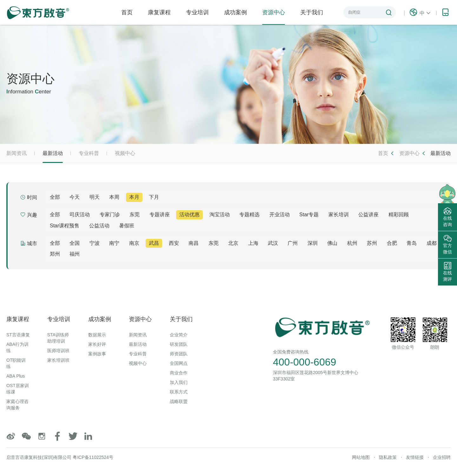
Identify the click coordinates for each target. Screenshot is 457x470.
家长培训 (338, 214)
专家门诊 (110, 214)
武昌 (154, 243)
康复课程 (159, 12)
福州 (75, 254)
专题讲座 (159, 214)
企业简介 (179, 334)
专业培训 (197, 12)
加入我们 (179, 382)
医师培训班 (58, 350)
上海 (253, 243)
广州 (293, 243)
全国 (75, 243)
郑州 (55, 254)
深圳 (313, 243)
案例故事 (97, 353)
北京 (233, 243)
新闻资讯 (16, 153)
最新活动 (53, 157)
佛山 (332, 243)
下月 (154, 197)
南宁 (114, 243)
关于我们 (311, 12)
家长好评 (97, 344)
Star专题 (309, 214)
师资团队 (179, 353)
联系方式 (179, 391)
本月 (134, 197)
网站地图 (361, 457)
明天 (94, 197)
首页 (127, 12)
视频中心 (125, 153)
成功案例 (235, 12)
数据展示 (97, 334)
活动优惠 (189, 214)
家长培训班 (58, 360)
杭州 (352, 243)
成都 (432, 243)
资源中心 (273, 17)
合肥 (392, 243)
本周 (114, 197)
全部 (55, 197)
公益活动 (99, 225)
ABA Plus (15, 376)
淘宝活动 (219, 214)
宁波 (94, 243)
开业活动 (279, 214)
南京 (134, 243)
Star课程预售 (64, 225)
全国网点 (179, 363)
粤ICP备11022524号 (93, 457)
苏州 (372, 243)
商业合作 (179, 372)
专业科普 (89, 153)
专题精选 (249, 214)
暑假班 (126, 225)
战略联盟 (179, 401)
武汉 (273, 243)
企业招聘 (442, 457)
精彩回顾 (398, 214)
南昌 (194, 243)
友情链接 (415, 457)
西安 (174, 243)
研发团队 (179, 344)
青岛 (412, 243)
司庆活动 (80, 214)
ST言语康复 (18, 334)
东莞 (134, 214)
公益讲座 (368, 214)
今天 (75, 197)
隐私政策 (388, 457)
